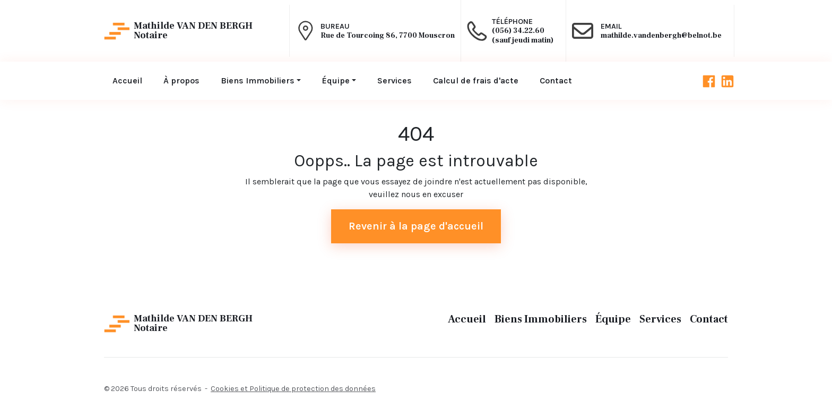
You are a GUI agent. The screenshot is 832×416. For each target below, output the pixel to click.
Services (660, 319)
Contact (709, 319)
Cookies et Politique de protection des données (293, 388)
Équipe (613, 319)
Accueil (467, 319)
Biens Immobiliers (541, 319)
